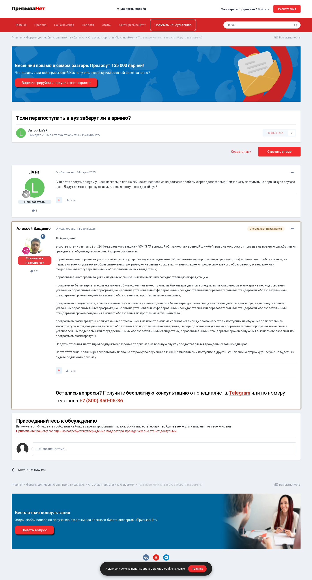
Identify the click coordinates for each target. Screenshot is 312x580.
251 (34, 271)
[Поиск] (245, 25)
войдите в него (173, 426)
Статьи (106, 25)
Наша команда (64, 25)
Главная (21, 25)
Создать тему (241, 151)
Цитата (71, 200)
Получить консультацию (173, 25)
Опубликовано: (75, 172)
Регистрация (287, 9)
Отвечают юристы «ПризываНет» (76, 135)
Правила (40, 25)
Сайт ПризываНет (132, 25)
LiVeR (43, 130)
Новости (88, 25)
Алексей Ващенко (34, 228)
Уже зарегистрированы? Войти (245, 9)
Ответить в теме (279, 151)
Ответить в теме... (51, 449)
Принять (197, 568)
